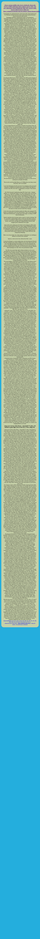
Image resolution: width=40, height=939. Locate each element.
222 (18, 622)
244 (24, 622)
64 (19, 622)
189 (35, 620)
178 (33, 620)
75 (27, 622)
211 (14, 622)
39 (31, 620)
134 (17, 620)
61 (28, 622)
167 (29, 620)
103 (21, 620)
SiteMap (8, 620)
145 (23, 620)
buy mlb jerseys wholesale (22, 624)
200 (10, 622)
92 (10, 620)
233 (22, 622)
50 (16, 622)
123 (13, 620)
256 (12, 622)
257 (15, 620)
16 (25, 622)
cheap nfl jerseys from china (11, 623)
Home (5, 620)
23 (19, 620)
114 (27, 620)
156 (25, 620)
